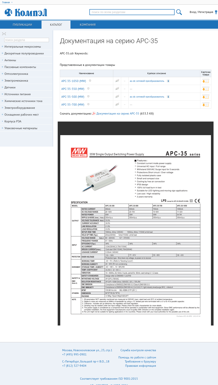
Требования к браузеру (140, 361)
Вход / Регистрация (201, 12)
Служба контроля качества (138, 350)
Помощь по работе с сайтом (137, 357)
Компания (88, 25)
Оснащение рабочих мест (21, 114)
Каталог (56, 25)
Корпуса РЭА (12, 121)
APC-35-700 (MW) (72, 104)
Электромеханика (16, 80)
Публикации (22, 25)
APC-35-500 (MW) (72, 97)
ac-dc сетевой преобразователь (147, 81)
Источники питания (17, 94)
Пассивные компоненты (20, 67)
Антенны (10, 60)
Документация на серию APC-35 (115, 113)
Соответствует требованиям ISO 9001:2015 (109, 379)
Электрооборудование (19, 108)
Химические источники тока (23, 101)
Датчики (10, 87)
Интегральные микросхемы (22, 46)
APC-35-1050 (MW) (73, 81)
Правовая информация (140, 366)
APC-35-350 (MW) (72, 89)
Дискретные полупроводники (24, 53)
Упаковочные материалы (20, 128)
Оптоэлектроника (16, 74)
